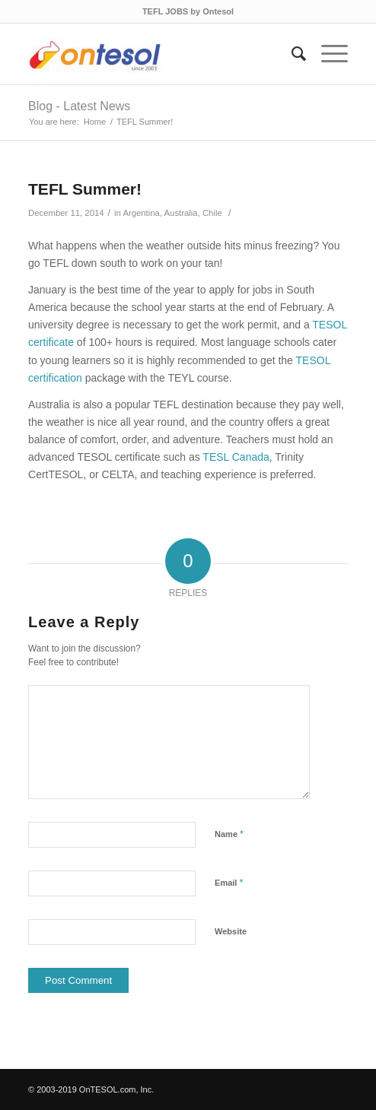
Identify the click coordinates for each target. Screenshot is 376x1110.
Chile (212, 212)
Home (95, 121)
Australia (181, 212)
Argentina (141, 212)
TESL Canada (235, 457)
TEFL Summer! (85, 189)
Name (229, 833)
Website (231, 931)
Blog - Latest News (79, 106)
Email (229, 882)
